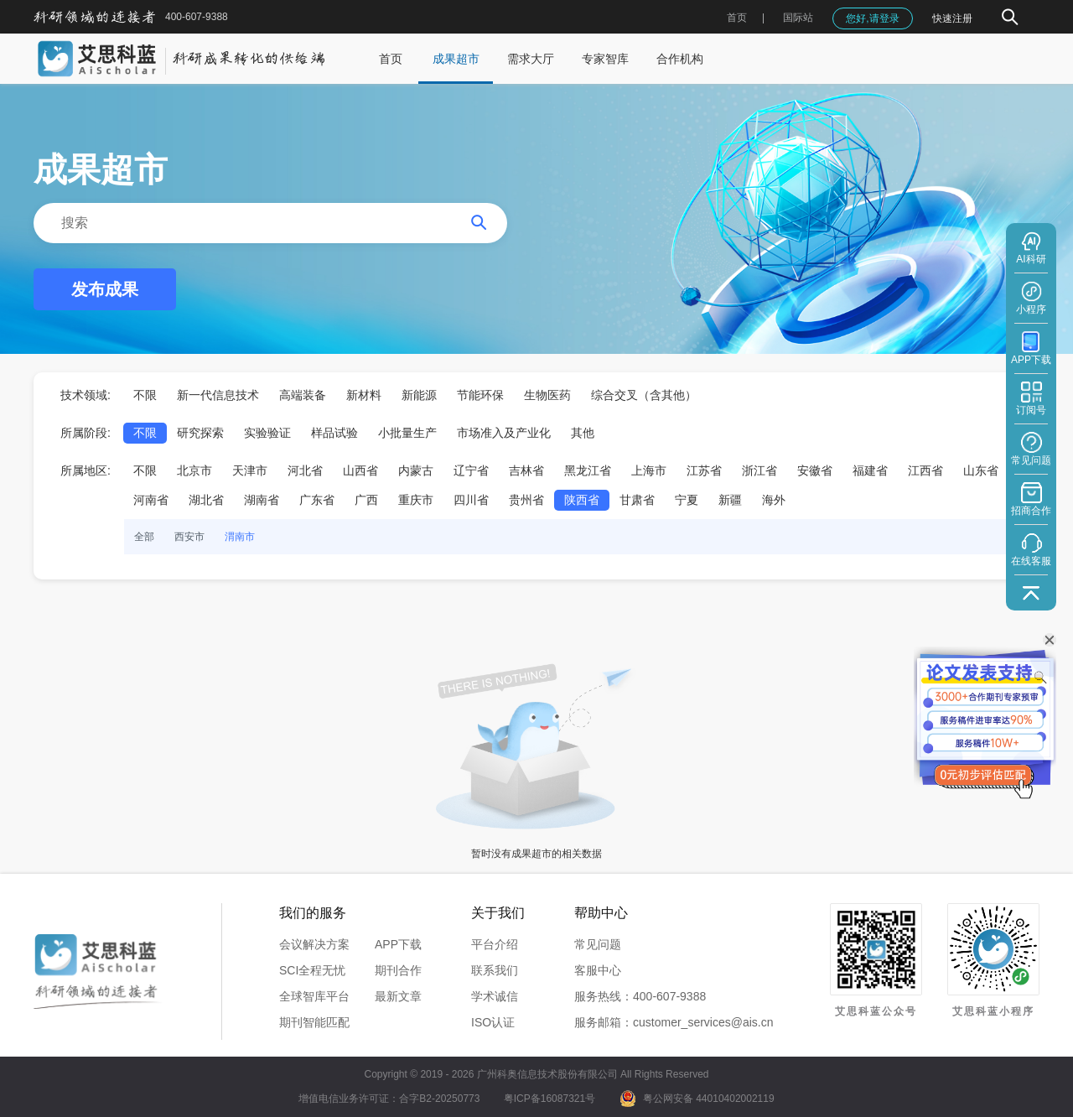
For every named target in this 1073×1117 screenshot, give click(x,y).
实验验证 (267, 432)
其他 (582, 432)
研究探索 (200, 432)
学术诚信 (494, 996)
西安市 (189, 537)
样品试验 (334, 432)
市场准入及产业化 (504, 432)
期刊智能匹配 (314, 1022)
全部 (144, 537)
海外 (773, 500)
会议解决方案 (314, 944)
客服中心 (597, 970)
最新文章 (398, 996)
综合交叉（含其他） (644, 395)
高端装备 (302, 395)
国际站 (798, 17)
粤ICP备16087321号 (549, 1098)
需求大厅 (530, 58)
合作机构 (679, 58)
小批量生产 (407, 432)
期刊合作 (398, 970)
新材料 (363, 395)
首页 (737, 17)
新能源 (419, 395)
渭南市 (240, 537)
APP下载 (398, 944)
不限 (145, 395)
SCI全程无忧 (312, 970)
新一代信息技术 (218, 395)
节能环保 (480, 395)
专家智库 (605, 58)
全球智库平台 (314, 996)
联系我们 (494, 970)
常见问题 (597, 944)
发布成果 (104, 289)
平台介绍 (494, 944)
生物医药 (547, 395)
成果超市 (456, 58)
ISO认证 (493, 1022)
